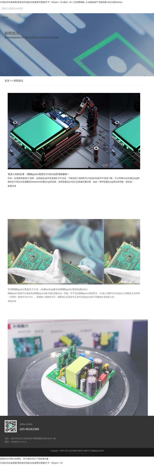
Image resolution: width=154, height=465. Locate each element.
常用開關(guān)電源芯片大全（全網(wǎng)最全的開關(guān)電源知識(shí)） (48, 312)
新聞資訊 (18, 80)
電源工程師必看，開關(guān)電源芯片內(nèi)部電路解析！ (39, 174)
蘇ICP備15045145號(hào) (76, 454)
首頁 (7, 80)
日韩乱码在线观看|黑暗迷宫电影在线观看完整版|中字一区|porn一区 (31, 463)
